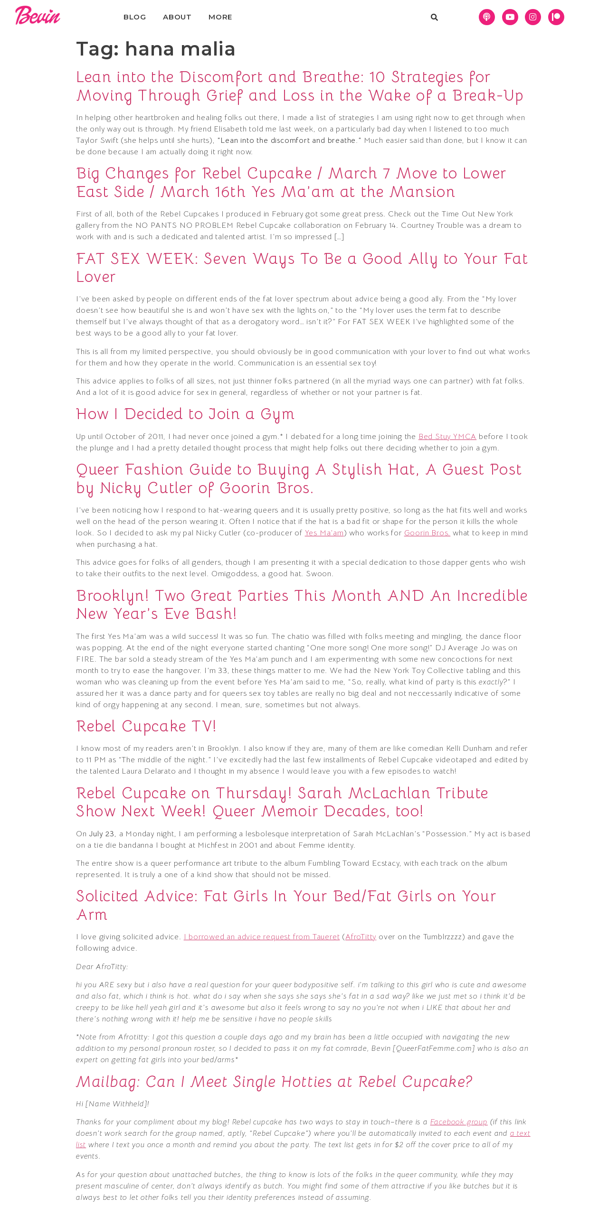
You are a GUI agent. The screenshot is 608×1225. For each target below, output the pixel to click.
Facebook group (459, 1122)
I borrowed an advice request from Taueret (262, 937)
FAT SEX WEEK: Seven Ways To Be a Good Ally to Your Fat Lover (302, 267)
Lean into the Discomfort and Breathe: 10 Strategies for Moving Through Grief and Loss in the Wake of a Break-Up (300, 85)
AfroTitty (360, 937)
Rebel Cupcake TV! (146, 726)
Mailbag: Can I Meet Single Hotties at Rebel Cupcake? (274, 1081)
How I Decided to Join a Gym (185, 413)
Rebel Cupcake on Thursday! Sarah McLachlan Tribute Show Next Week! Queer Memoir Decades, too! (282, 802)
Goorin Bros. (427, 533)
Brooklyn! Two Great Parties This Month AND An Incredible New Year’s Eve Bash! (302, 604)
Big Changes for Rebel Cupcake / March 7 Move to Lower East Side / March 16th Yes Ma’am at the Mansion (291, 182)
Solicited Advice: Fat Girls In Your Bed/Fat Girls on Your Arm (286, 905)
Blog (135, 16)
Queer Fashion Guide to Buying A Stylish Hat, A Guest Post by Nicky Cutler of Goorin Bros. (299, 478)
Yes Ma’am (324, 533)
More (220, 16)
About (177, 16)
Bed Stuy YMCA (447, 436)
